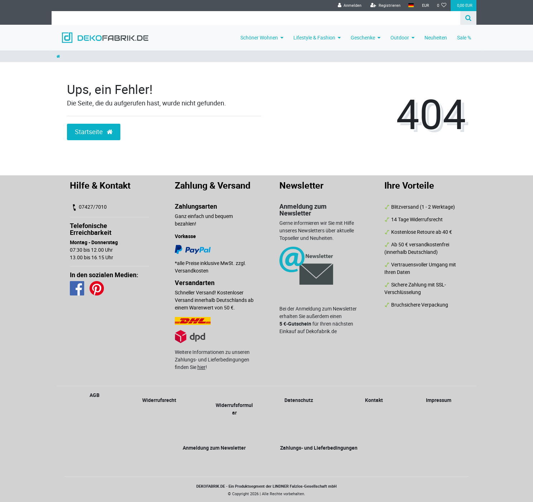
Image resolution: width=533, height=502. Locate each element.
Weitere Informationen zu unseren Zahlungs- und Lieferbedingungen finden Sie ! (212, 359)
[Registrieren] (385, 5)
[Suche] (468, 18)
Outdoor (399, 37)
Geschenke (363, 37)
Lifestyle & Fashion (314, 37)
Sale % (464, 37)
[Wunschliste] (442, 5)
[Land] (411, 5)
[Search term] (256, 18)
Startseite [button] (93, 132)
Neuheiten (435, 37)
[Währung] (425, 5)
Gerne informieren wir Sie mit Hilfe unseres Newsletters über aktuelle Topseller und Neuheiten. (316, 230)
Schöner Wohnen (259, 37)
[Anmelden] (349, 5)
